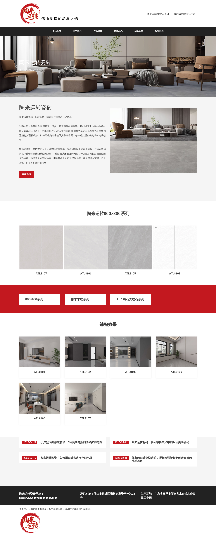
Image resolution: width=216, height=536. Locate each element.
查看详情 (27, 177)
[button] (16, 66)
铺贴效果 (139, 31)
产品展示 (97, 31)
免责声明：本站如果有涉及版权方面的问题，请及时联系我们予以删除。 (55, 509)
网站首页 (56, 31)
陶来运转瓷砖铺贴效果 (184, 14)
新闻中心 (118, 31)
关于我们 (77, 31)
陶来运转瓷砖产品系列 (158, 14)
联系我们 (159, 31)
